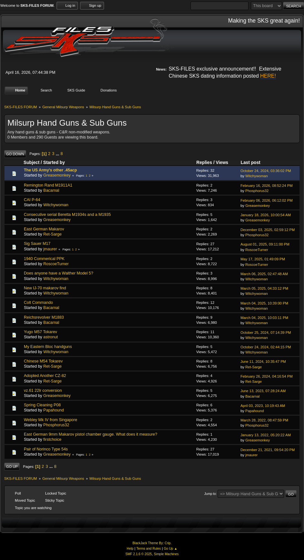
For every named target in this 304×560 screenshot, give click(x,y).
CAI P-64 (32, 200)
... (58, 153)
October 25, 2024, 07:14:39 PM (265, 332)
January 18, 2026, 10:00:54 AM (265, 215)
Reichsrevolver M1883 (44, 317)
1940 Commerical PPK (44, 258)
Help (130, 548)
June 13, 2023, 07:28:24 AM (263, 391)
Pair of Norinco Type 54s (46, 449)
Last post (253, 162)
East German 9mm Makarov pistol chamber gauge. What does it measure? (90, 434)
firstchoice (52, 439)
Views (222, 162)
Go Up (12, 466)
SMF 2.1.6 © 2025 (138, 554)
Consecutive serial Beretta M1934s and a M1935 (67, 214)
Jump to (210, 493)
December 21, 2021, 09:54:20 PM (267, 449)
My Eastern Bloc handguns (48, 346)
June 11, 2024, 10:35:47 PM (263, 361)
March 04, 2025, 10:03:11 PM (264, 318)
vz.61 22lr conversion (43, 390)
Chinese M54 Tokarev (43, 361)
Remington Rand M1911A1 (48, 185)
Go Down (15, 154)
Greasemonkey (57, 175)
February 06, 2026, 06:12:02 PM (266, 200)
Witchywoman (256, 176)
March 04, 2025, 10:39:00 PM (264, 303)
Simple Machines (166, 554)
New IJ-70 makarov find (45, 288)
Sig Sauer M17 (37, 243)
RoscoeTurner (256, 249)
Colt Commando (38, 302)
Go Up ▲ (170, 548)
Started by (54, 162)
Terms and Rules (148, 548)
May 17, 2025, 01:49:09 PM (262, 259)
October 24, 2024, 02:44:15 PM (265, 347)
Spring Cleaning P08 (42, 405)
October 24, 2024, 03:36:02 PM (265, 171)
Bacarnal (51, 190)
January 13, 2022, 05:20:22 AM (265, 435)
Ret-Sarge (52, 234)
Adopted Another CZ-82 (45, 375)
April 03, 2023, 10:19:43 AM (262, 406)
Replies (204, 162)
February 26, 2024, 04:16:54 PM (266, 376)
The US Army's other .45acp (50, 170)
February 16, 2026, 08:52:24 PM (266, 186)
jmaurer (50, 248)
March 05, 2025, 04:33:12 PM (264, 288)
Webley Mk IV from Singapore (50, 419)
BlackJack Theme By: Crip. (152, 543)
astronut (50, 337)
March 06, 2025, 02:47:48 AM (264, 274)
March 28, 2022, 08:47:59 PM (264, 420)
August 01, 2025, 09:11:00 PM (264, 244)
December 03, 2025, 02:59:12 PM (267, 229)
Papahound (53, 410)
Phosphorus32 (257, 191)
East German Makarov (44, 229)
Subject (32, 162)
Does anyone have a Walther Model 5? (58, 273)
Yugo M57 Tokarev (40, 332)
